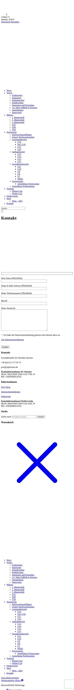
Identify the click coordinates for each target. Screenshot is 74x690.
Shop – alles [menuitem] (17, 675)
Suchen (41, 421)
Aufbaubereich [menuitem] (18, 625)
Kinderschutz (17, 103)
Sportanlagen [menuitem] (17, 584)
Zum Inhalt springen (10, 682)
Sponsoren (16, 98)
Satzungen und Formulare (23, 105)
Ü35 (14, 125)
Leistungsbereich (19, 139)
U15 (19, 154)
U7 (18, 176)
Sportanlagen (17, 110)
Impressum (17, 112)
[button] (12, 684)
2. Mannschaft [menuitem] (18, 594)
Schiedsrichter (18, 100)
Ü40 (14, 127)
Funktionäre (17, 95)
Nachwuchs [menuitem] (12, 606)
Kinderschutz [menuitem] (17, 576)
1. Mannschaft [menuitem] (18, 591)
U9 (18, 171)
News (9, 90)
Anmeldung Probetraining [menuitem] (23, 660)
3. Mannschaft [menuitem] (18, 596)
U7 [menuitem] (18, 650)
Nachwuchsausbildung (22, 134)
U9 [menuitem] (18, 645)
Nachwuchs (12, 132)
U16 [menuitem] (19, 623)
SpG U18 (21, 144)
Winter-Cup (17, 193)
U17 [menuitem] (19, 621)
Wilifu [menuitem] (20, 653)
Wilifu (20, 179)
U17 (19, 147)
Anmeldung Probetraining (23, 186)
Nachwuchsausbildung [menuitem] (22, 608)
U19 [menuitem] (19, 616)
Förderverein (12, 196)
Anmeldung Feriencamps (28, 184)
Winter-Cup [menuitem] (17, 667)
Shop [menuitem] (9, 672)
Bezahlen (15, 22)
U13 (19, 159)
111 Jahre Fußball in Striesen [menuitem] (24, 581)
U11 (19, 166)
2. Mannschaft (18, 120)
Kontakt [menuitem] (10, 677)
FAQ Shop (5, 391)
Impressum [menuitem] (17, 586)
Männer (10, 115)
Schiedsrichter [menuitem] (18, 574)
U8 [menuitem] (18, 648)
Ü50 (14, 130)
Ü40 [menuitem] (14, 601)
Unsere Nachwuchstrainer (23, 137)
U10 (19, 169)
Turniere (10, 189)
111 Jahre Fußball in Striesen (24, 107)
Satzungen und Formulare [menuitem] (23, 579)
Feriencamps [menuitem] (17, 655)
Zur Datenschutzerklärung (12, 344)
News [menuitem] (9, 564)
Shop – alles (17, 201)
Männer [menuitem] (10, 589)
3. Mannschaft (18, 122)
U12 (19, 162)
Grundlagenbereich (20, 164)
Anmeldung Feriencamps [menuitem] (28, 657)
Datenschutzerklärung (10, 396)
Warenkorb (6, 22)
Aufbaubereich (18, 152)
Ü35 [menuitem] (14, 598)
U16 (19, 149)
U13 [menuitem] (19, 633)
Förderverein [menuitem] (12, 670)
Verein (9, 93)
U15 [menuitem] (19, 628)
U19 (19, 142)
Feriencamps (17, 181)
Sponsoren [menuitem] (16, 571)
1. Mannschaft (18, 117)
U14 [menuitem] (19, 630)
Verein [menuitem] (9, 567)
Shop (9, 198)
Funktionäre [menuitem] (17, 569)
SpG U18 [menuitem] (21, 618)
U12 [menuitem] (19, 635)
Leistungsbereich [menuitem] (19, 613)
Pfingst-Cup (17, 191)
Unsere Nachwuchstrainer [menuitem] (23, 611)
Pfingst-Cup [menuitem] (17, 665)
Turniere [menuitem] (10, 662)
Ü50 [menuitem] (14, 603)
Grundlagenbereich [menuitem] (20, 638)
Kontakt (10, 203)
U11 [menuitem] (19, 640)
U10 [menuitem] (19, 643)
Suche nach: (6, 421)
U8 (18, 174)
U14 (19, 157)
